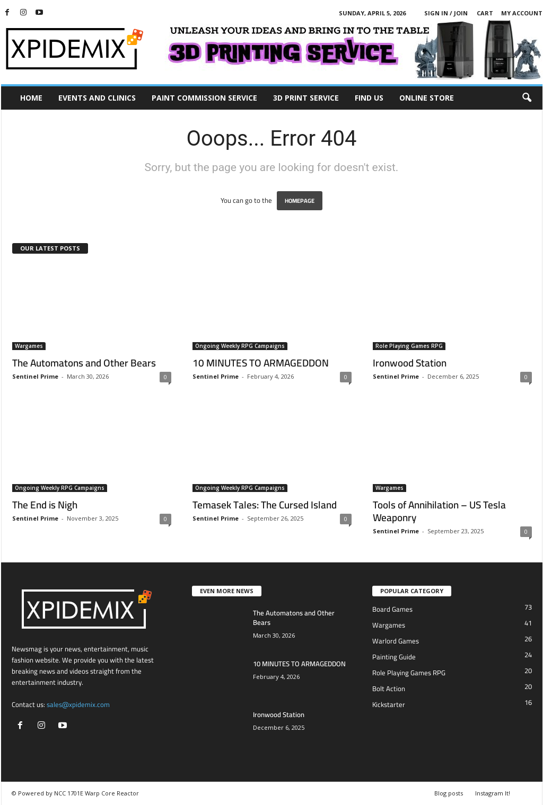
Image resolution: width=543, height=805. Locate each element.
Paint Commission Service (204, 98)
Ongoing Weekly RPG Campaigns (240, 346)
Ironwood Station (409, 362)
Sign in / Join (446, 13)
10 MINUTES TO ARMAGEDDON (260, 362)
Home (31, 98)
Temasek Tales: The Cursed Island (264, 504)
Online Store (426, 98)
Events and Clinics (97, 98)
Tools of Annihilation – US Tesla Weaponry (439, 511)
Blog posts (448, 793)
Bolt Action (388, 688)
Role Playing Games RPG (409, 346)
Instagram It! (492, 793)
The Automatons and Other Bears (84, 362)
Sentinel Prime (35, 376)
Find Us (369, 98)
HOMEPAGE (299, 200)
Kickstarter (388, 704)
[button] (526, 98)
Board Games (392, 609)
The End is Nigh (44, 504)
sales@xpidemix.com (78, 704)
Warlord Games (395, 640)
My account (521, 13)
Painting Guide (394, 656)
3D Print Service (306, 98)
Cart (485, 13)
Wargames (29, 346)
